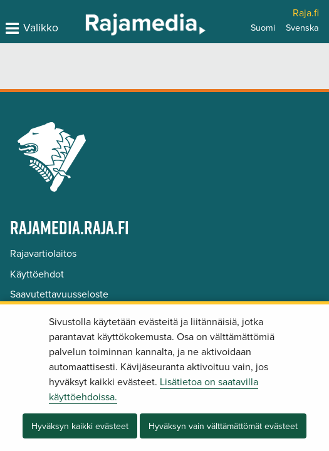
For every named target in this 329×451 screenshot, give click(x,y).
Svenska (302, 28)
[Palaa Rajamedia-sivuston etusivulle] (113, 24)
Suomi (263, 28)
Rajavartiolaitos (43, 253)
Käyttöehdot (37, 274)
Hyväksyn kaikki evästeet (79, 426)
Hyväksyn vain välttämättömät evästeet (223, 426)
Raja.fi (306, 13)
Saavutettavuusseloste (59, 294)
